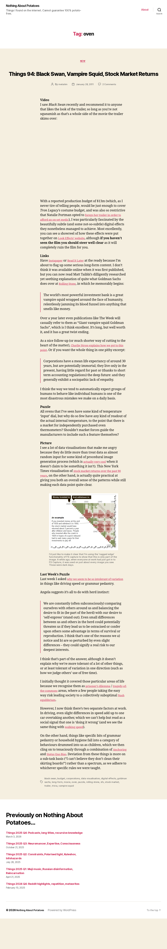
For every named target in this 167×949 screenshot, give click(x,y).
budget (62, 808)
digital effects (110, 808)
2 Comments (110, 96)
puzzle (92, 812)
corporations (74, 808)
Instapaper (57, 273)
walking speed (75, 753)
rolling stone (104, 812)
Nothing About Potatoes (25, 6)
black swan (50, 808)
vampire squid (75, 816)
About (145, 9)
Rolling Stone (68, 296)
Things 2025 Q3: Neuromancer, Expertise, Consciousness (43, 874)
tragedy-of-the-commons (58, 717)
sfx (114, 812)
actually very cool (96, 483)
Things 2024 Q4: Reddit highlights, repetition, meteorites (42, 914)
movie (77, 812)
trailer (56, 816)
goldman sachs (52, 812)
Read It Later (79, 273)
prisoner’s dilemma (100, 712)
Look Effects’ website (87, 250)
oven (85, 812)
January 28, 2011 (84, 96)
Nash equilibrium (71, 726)
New (83, 62)
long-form (67, 812)
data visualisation (91, 808)
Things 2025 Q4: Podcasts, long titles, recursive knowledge (44, 863)
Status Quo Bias (74, 780)
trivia (63, 816)
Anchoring (48, 780)
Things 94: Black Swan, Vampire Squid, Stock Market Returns (83, 79)
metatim (62, 96)
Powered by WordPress (64, 940)
